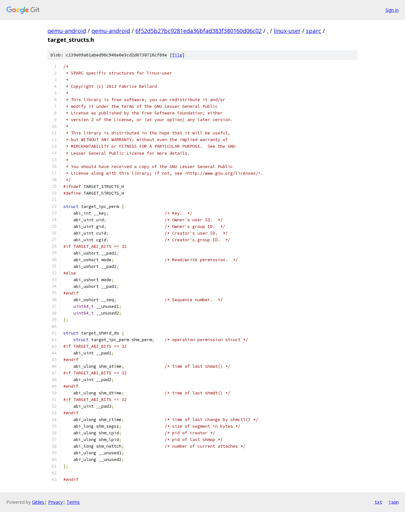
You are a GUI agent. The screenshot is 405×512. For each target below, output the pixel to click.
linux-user (287, 31)
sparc (313, 31)
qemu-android (66, 31)
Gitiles (38, 502)
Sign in (392, 10)
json (394, 502)
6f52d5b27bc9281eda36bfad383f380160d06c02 (198, 31)
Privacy (55, 502)
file (177, 55)
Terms (73, 502)
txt (378, 502)
